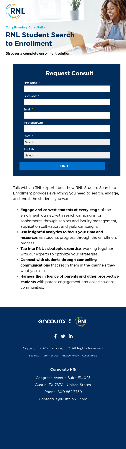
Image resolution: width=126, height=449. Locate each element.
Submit (62, 166)
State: (28, 136)
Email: (28, 109)
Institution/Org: (35, 122)
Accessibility (89, 355)
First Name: (32, 82)
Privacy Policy (70, 355)
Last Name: (31, 96)
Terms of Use (50, 355)
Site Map (34, 355)
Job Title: (29, 149)
